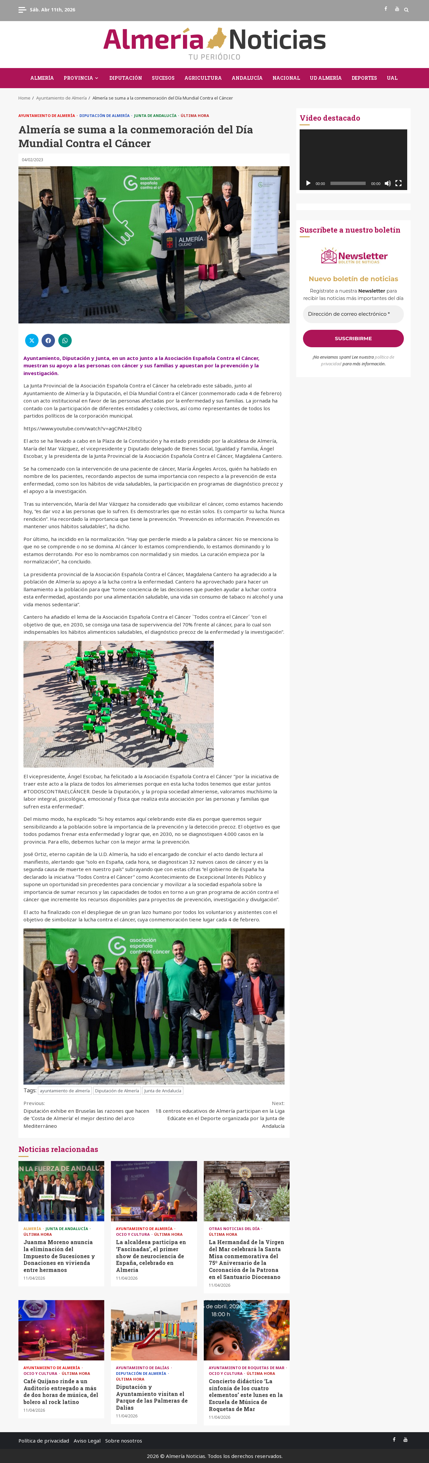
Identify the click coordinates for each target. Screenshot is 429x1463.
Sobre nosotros (123, 1440)
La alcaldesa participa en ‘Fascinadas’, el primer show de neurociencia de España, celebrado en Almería (154, 1191)
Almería (42, 78)
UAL (392, 78)
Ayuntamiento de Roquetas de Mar (247, 1367)
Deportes (364, 78)
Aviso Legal (87, 1440)
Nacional (286, 78)
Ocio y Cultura (133, 1234)
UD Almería (326, 78)
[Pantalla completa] (398, 183)
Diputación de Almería (105, 115)
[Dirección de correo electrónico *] (353, 314)
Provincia (78, 78)
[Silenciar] (387, 183)
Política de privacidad (43, 1440)
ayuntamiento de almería (65, 1091)
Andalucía (247, 78)
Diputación (125, 78)
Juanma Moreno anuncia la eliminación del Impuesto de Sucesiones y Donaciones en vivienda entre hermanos (61, 1191)
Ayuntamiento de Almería (47, 115)
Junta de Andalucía (156, 115)
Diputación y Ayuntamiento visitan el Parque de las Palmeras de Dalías (154, 1330)
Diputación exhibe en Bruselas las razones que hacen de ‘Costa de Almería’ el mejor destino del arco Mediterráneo (88, 1114)
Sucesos (163, 78)
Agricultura (203, 78)
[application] (353, 159)
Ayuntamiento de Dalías (143, 1367)
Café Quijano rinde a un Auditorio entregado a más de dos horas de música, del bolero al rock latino (61, 1330)
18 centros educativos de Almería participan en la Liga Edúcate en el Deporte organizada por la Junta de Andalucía (219, 1114)
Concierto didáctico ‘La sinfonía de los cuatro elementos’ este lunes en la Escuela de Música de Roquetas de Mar (247, 1330)
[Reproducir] (308, 183)
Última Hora (195, 115)
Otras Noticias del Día (235, 1228)
